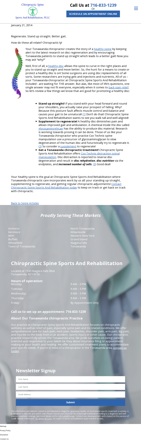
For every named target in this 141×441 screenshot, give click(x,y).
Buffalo (12, 239)
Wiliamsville (78, 232)
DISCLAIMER (64, 416)
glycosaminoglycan (51, 128)
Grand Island (78, 239)
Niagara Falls (78, 243)
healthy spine (103, 49)
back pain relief (118, 87)
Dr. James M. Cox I (43, 418)
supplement (68, 146)
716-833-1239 (103, 5)
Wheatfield (15, 243)
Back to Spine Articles (25, 203)
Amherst (14, 228)
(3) (94, 164)
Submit (70, 402)
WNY (11, 236)
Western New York (82, 236)
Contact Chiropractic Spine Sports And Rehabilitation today (66, 185)
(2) (40, 146)
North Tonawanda (82, 228)
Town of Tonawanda (21, 246)
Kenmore (14, 232)
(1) (84, 114)
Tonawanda (78, 246)
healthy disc (56, 66)
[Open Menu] (136, 8)
